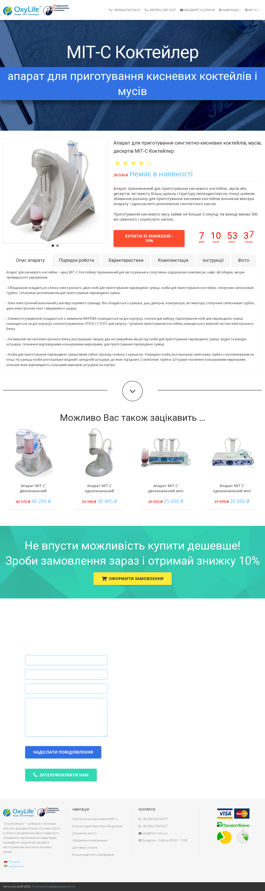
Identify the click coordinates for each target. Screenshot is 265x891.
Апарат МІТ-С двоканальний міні (165, 488)
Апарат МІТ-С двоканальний (33, 488)
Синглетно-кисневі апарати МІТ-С (95, 819)
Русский (14, 861)
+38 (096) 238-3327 (160, 10)
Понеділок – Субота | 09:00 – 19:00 (163, 840)
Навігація (230, 10)
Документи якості (84, 833)
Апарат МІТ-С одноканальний (99, 488)
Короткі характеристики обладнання (97, 826)
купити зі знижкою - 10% (149, 238)
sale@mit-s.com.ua (197, 10)
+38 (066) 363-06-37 (153, 819)
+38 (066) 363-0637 (125, 10)
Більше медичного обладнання (93, 854)
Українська (16, 866)
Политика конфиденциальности (53, 886)
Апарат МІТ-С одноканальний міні (232, 488)
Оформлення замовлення (89, 840)
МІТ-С (252, 10)
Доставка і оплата (84, 847)
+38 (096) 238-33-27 (153, 826)
